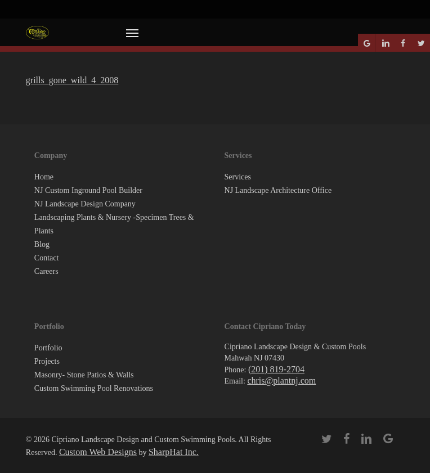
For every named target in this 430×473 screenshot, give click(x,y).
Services (238, 177)
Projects (47, 361)
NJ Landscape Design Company (85, 204)
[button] (132, 32)
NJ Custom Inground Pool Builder (88, 190)
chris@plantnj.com (281, 380)
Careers (46, 271)
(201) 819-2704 (276, 369)
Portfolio (48, 348)
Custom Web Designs (98, 452)
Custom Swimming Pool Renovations (93, 388)
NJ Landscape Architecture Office (278, 190)
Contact (46, 258)
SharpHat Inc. (174, 452)
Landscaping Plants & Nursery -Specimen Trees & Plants (114, 224)
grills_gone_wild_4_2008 (72, 80)
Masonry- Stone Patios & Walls (84, 375)
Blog (42, 244)
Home (43, 177)
